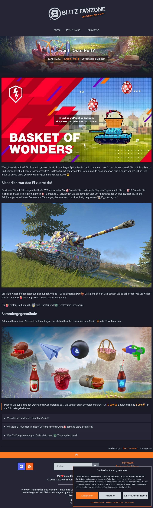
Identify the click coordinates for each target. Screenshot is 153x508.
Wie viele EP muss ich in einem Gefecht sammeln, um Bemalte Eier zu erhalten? (50, 426)
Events (67, 58)
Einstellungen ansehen (135, 495)
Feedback (93, 29)
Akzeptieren (87, 495)
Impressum (129, 502)
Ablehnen (110, 495)
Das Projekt (74, 29)
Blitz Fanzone (76, 13)
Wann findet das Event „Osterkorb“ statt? (28, 418)
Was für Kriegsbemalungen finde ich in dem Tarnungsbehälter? (42, 435)
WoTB (76, 58)
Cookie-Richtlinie (97, 502)
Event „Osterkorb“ (130, 448)
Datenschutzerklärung (114, 502)
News (57, 29)
